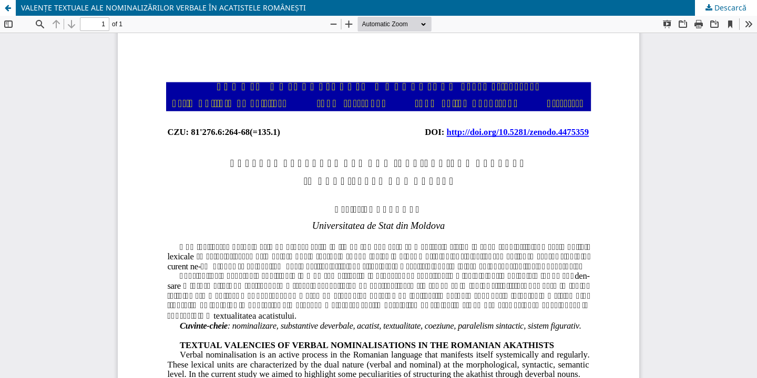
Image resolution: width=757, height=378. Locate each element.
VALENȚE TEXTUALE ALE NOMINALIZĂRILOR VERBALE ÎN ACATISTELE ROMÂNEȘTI (163, 8)
